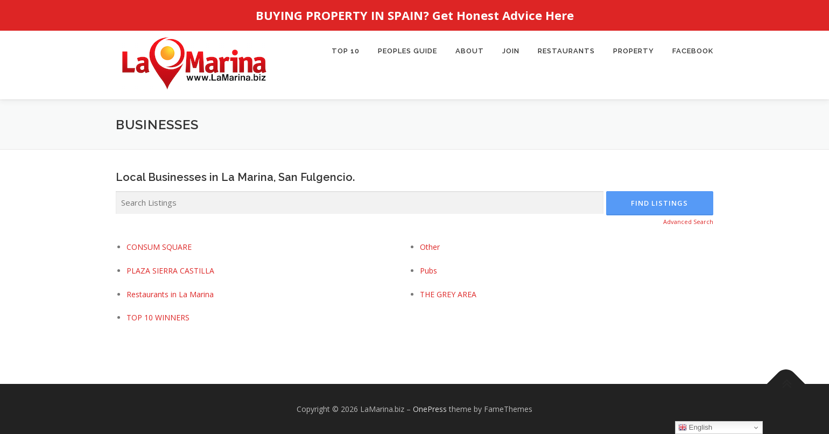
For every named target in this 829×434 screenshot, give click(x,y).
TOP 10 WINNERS (158, 317)
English (695, 427)
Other (430, 246)
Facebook (692, 51)
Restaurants (566, 51)
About (469, 51)
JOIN (510, 51)
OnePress (430, 408)
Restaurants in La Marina (170, 294)
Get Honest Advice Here (503, 15)
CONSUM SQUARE (159, 246)
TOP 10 (346, 51)
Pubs (428, 270)
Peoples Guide (407, 51)
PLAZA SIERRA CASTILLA (170, 270)
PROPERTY (633, 51)
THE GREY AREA (448, 294)
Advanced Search (688, 222)
